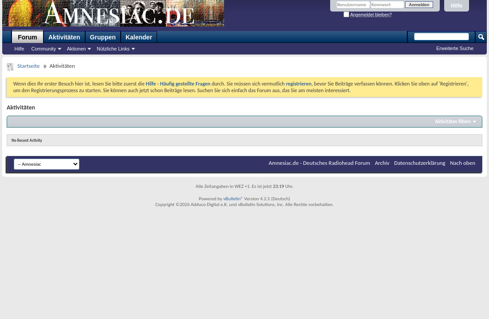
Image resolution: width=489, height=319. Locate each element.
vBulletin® (233, 199)
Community (44, 48)
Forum (27, 37)
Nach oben (462, 163)
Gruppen (103, 37)
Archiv (382, 163)
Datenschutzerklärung (420, 163)
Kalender (139, 37)
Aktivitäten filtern (453, 121)
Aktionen (76, 48)
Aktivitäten (64, 37)
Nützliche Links (113, 48)
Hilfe (456, 6)
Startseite (28, 65)
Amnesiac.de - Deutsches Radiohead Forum (320, 163)
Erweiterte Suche (454, 48)
